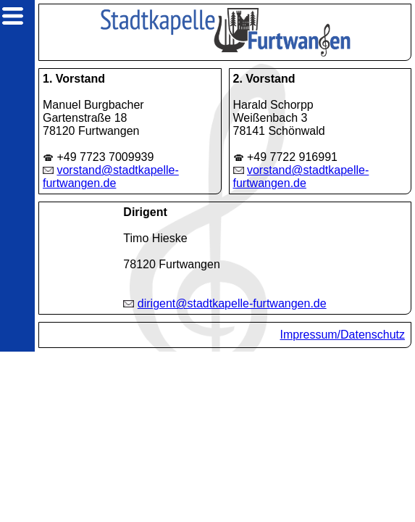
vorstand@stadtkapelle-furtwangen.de (111, 176)
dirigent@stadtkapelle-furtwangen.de (232, 303)
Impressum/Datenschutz (342, 334)
